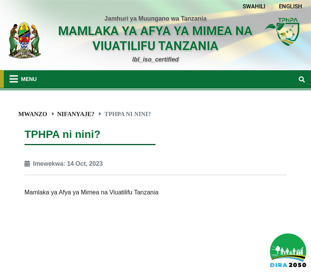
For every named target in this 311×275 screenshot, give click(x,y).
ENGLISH (290, 6)
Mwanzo (32, 114)
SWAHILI (254, 6)
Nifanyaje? (76, 114)
